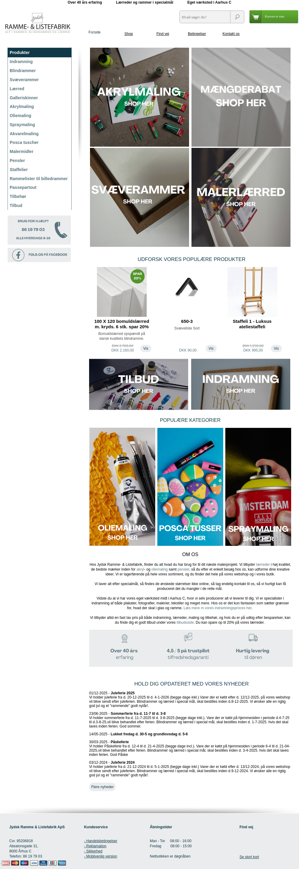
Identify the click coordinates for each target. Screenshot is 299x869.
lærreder (263, 564)
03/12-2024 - (189, 768)
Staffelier (19, 169)
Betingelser (197, 34)
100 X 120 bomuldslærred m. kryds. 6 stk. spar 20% (121, 324)
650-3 (187, 321)
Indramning (21, 61)
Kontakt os (231, 34)
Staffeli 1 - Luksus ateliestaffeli (252, 324)
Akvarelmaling (24, 133)
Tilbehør (18, 196)
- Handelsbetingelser (100, 841)
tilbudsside (185, 622)
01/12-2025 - (189, 699)
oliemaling (159, 569)
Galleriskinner (24, 97)
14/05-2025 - (138, 734)
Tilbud (16, 205)
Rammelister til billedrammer (39, 178)
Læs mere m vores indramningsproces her (218, 608)
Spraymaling (22, 124)
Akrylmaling (22, 106)
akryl (140, 569)
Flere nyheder (102, 787)
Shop (128, 34)
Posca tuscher (24, 142)
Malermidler (22, 151)
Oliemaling (20, 115)
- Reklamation (95, 846)
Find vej (162, 34)
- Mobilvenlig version (100, 856)
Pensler (17, 160)
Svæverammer (24, 79)
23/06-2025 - (189, 719)
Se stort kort (249, 857)
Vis (145, 348)
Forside (94, 32)
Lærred (17, 88)
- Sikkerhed (93, 851)
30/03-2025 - (189, 748)
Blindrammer (23, 70)
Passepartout (23, 187)
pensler (183, 569)
